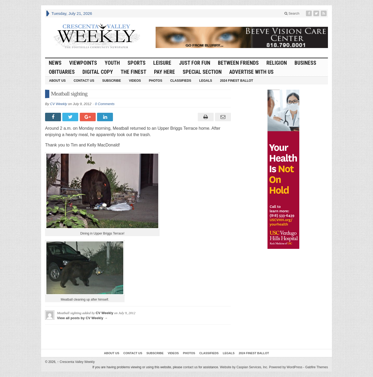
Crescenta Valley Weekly (76, 362)
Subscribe (111, 81)
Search (292, 13)
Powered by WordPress (285, 367)
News (55, 63)
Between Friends (238, 63)
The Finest (133, 72)
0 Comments (105, 104)
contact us (190, 367)
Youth (112, 63)
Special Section (202, 72)
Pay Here (164, 72)
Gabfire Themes (316, 367)
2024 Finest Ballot (236, 81)
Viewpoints (83, 63)
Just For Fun (194, 63)
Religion (276, 63)
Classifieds (180, 81)
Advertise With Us (251, 72)
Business (305, 63)
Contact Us (84, 81)
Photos (155, 81)
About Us (57, 81)
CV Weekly (58, 104)
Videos (135, 81)
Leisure (162, 63)
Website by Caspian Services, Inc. (244, 367)
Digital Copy (97, 72)
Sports (137, 63)
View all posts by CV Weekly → (82, 318)
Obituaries (62, 72)
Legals (205, 81)
